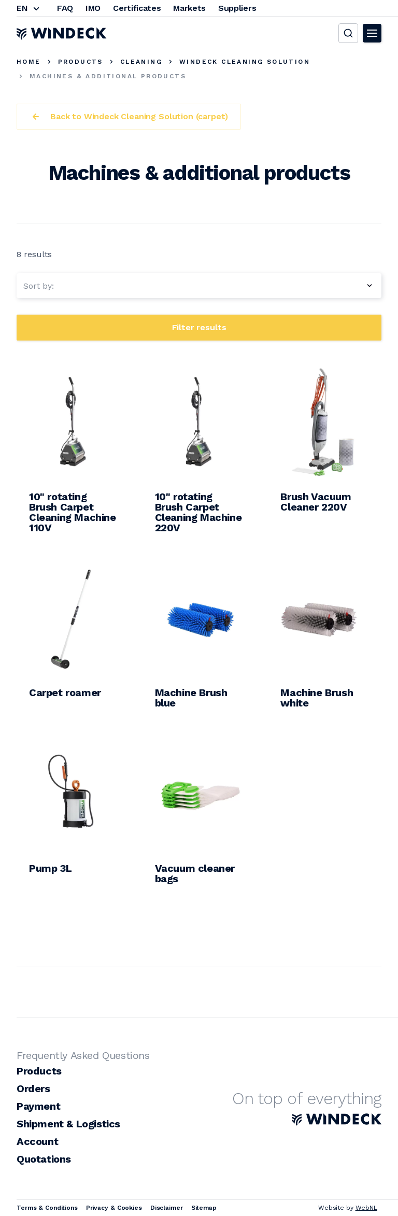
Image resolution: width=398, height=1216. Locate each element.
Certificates (137, 8)
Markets (189, 8)
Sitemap (204, 1207)
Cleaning (141, 61)
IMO (93, 8)
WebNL (366, 1207)
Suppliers (237, 8)
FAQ (65, 8)
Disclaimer (166, 1207)
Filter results (199, 327)
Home (29, 61)
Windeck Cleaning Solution (244, 61)
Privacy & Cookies (114, 1207)
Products (80, 61)
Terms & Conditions (47, 1207)
